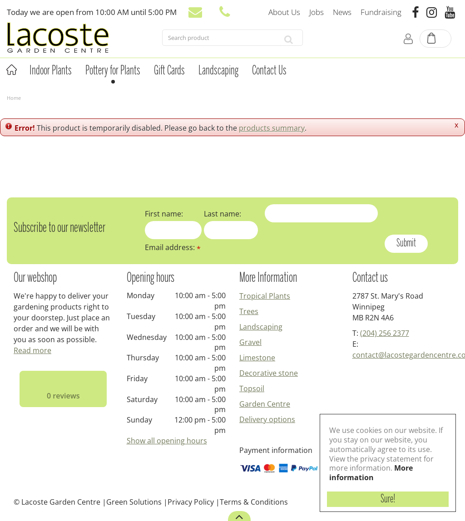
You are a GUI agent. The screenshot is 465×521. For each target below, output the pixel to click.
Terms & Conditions (254, 502)
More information (371, 472)
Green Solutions (134, 502)
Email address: (173, 247)
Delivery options (267, 419)
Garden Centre (264, 404)
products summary (272, 128)
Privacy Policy (191, 502)
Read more (32, 350)
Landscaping (260, 327)
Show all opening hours (167, 441)
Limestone (257, 358)
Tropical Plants (264, 296)
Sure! (388, 499)
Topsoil (251, 388)
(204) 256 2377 (384, 333)
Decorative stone (268, 373)
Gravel (250, 342)
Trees (248, 311)
